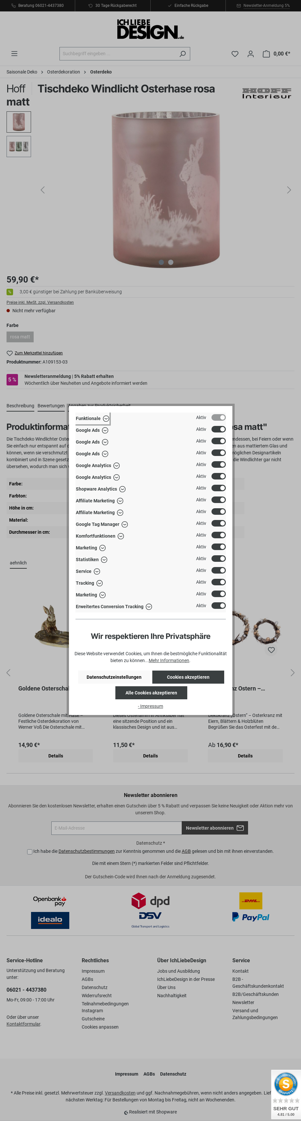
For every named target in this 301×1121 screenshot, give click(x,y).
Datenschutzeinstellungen (114, 677)
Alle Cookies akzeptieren (151, 692)
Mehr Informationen (169, 660)
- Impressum (150, 706)
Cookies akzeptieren (188, 677)
